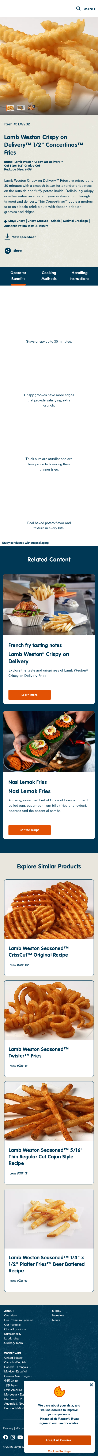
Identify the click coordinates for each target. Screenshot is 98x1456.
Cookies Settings (59, 1451)
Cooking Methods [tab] (49, 276)
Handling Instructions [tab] (80, 276)
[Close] (91, 1385)
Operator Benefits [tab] (18, 276)
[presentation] (18, 276)
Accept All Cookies (58, 1440)
